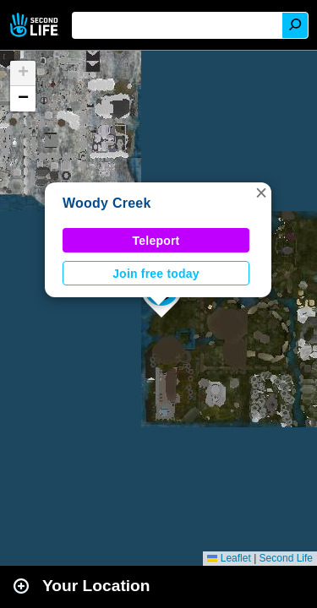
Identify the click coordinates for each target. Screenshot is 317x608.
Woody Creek (107, 203)
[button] (261, 192)
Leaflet (228, 558)
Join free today (155, 273)
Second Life (35, 25)
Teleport (156, 240)
